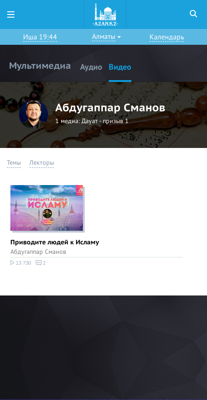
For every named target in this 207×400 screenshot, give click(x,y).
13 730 (20, 263)
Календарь (166, 37)
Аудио (91, 67)
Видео (120, 67)
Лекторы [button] (41, 163)
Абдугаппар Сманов (38, 252)
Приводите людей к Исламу (54, 242)
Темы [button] (14, 163)
